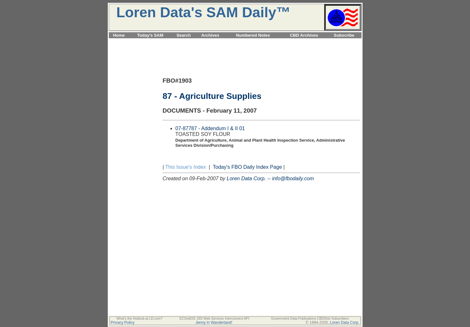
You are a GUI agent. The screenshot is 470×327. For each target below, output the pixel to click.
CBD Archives (304, 35)
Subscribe (344, 35)
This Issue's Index (185, 167)
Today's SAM (150, 35)
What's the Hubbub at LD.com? (139, 318)
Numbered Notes (253, 35)
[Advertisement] (235, 42)
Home (119, 35)
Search (183, 35)
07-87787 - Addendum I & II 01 (210, 128)
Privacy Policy (123, 322)
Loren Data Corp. (246, 178)
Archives (210, 35)
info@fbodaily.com (293, 178)
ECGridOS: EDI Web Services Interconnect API (214, 318)
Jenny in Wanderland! (213, 322)
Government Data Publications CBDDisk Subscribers (310, 318)
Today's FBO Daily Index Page (247, 167)
